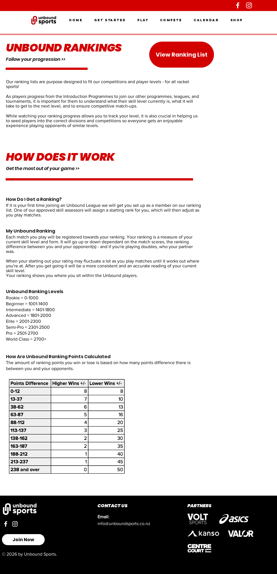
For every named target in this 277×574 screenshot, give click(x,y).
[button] (110, 20)
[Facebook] (238, 5)
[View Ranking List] (181, 55)
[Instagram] (249, 5)
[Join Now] (23, 539)
